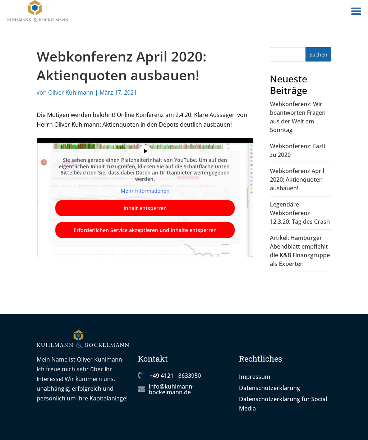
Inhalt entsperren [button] (145, 208)
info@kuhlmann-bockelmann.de (171, 389)
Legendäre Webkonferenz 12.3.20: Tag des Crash (300, 213)
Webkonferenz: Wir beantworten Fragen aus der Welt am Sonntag (298, 117)
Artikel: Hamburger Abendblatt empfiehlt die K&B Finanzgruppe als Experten (300, 251)
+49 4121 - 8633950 (175, 376)
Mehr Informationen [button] (145, 191)
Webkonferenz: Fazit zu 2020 (298, 150)
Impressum (254, 377)
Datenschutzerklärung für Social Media (283, 403)
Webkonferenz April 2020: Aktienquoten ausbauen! (297, 179)
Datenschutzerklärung (269, 388)
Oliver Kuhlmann (70, 92)
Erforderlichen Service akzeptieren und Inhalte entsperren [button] (145, 230)
